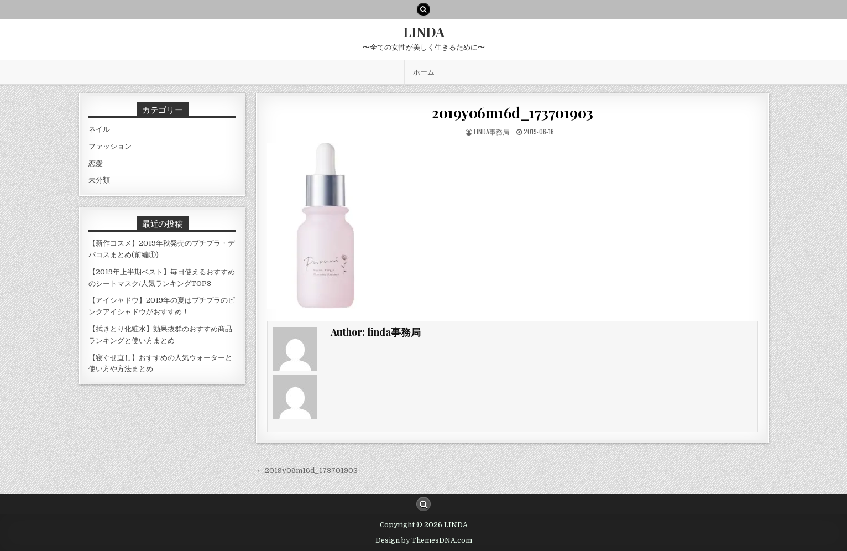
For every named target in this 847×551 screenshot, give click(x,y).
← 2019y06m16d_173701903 (307, 470)
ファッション (110, 146)
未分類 (99, 180)
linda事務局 (491, 131)
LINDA (424, 31)
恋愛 (95, 163)
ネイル (99, 129)
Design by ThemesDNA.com (423, 540)
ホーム (424, 71)
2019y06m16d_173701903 (512, 112)
